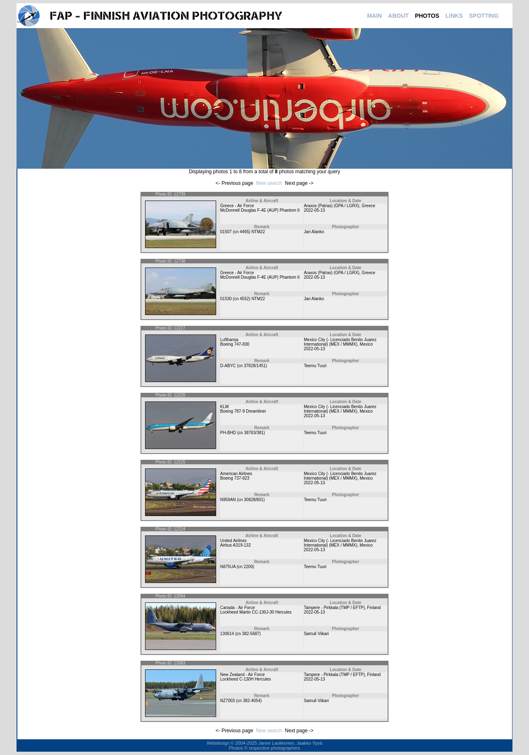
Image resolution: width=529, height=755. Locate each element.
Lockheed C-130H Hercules (245, 679)
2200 (248, 566)
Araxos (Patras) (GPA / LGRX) (331, 205)
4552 (244, 298)
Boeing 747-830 (235, 344)
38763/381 (254, 432)
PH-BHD (228, 432)
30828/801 (253, 499)
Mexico (366, 344)
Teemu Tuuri (315, 365)
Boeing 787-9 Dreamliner (243, 411)
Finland (374, 607)
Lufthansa (229, 339)
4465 (244, 231)
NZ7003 (227, 700)
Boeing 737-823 (235, 478)
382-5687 (251, 633)
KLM (224, 406)
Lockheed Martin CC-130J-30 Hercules (256, 612)
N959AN (228, 499)
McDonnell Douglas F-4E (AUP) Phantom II (260, 210)
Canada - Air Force (237, 607)
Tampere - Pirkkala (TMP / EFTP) (334, 607)
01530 (226, 298)
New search (269, 183)
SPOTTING (484, 15)
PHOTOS (427, 15)
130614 (227, 633)
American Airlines (236, 473)
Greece (368, 205)
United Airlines (233, 540)
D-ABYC (228, 365)
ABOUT (398, 15)
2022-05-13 (314, 210)
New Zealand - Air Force (242, 674)
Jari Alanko (314, 231)
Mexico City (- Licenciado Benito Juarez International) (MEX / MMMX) (340, 341)
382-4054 (251, 700)
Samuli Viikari (316, 633)
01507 (226, 231)
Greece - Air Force (237, 205)
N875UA (228, 566)
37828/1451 (255, 365)
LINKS (454, 15)
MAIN (374, 15)
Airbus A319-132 (235, 545)
